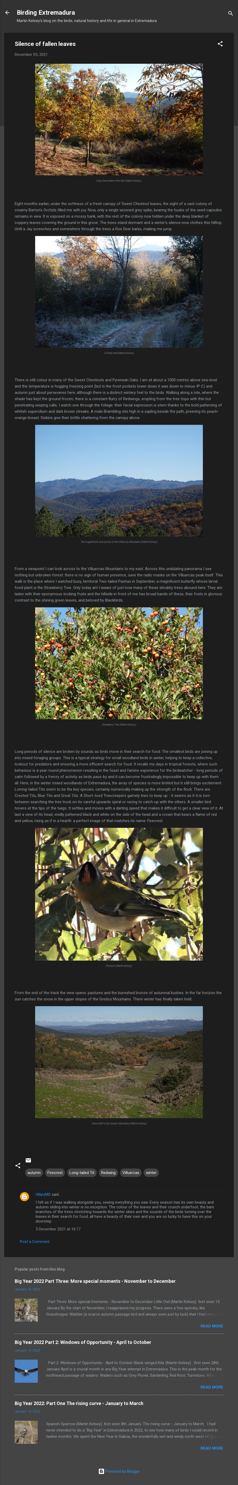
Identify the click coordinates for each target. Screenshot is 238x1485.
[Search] (231, 14)
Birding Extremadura (46, 12)
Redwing (108, 1172)
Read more (212, 1326)
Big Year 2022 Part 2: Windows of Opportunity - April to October (83, 1342)
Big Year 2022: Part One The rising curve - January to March (79, 1403)
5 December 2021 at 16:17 (58, 1229)
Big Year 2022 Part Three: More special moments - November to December (95, 1281)
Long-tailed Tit (81, 1172)
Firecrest (55, 1172)
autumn (34, 1172)
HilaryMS (43, 1194)
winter (151, 1172)
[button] (220, 45)
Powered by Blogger (119, 1471)
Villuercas (130, 1172)
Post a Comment (35, 1241)
